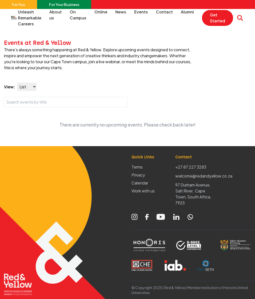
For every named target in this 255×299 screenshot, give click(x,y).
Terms (137, 167)
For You (18, 4)
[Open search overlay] (240, 18)
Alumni (187, 11)
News (120, 11)
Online (100, 11)
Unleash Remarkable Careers (29, 17)
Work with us (143, 190)
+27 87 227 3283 (190, 167)
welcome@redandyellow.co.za (203, 176)
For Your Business (64, 4)
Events (141, 11)
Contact (164, 11)
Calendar (139, 182)
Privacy (138, 175)
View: (9, 86)
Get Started (217, 17)
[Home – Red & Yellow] (15, 18)
